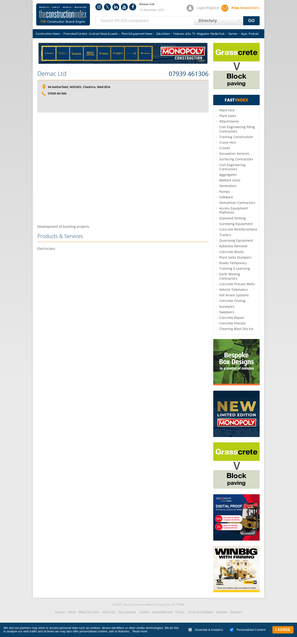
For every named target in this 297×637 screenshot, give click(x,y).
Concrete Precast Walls (237, 284)
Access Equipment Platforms (233, 210)
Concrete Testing (232, 300)
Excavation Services (234, 153)
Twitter (107, 6)
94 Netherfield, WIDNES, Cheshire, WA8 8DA (79, 87)
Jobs (188, 34)
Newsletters (245, 8)
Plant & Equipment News (136, 34)
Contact (60, 612)
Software (226, 197)
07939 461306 (189, 73)
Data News (163, 34)
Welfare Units (229, 180)
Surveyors (227, 306)
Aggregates (228, 174)
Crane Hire (227, 142)
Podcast (253, 34)
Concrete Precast (232, 323)
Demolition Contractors (237, 202)
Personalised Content (247, 629)
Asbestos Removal (233, 246)
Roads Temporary (233, 263)
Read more (139, 631)
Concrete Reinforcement (238, 229)
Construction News (48, 34)
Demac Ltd (51, 73)
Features (178, 34)
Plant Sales (227, 116)
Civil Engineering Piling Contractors (237, 129)
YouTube (124, 6)
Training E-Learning (234, 268)
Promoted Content (75, 34)
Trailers (225, 235)
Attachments (229, 121)
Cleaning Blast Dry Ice (236, 328)
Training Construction (236, 137)
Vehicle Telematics (233, 289)
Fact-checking (127, 612)
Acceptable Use (162, 612)
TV (193, 34)
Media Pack (217, 34)
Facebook (132, 6)
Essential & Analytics (205, 629)
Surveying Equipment (236, 224)
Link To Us (108, 612)
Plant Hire (227, 110)
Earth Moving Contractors (229, 276)
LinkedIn (115, 6)
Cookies (144, 612)
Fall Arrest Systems (234, 295)
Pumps (224, 191)
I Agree (283, 630)
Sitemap (221, 612)
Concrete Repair (231, 317)
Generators (228, 186)
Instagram (98, 6)
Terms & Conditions (200, 612)
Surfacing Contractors (236, 159)
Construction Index (63, 14)
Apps (244, 34)
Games (232, 34)
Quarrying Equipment (236, 240)
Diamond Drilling (232, 218)
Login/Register (208, 8)
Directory (236, 612)
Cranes (224, 148)
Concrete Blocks (231, 252)
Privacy (180, 612)
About (72, 612)
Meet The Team (89, 612)
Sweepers (226, 312)
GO (251, 20)
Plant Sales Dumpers (235, 257)
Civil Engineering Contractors (232, 167)
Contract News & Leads (103, 34)
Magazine (203, 34)
